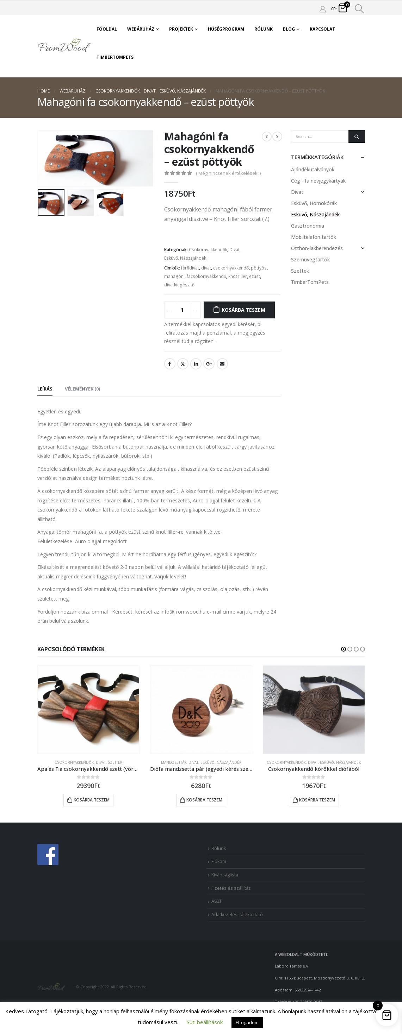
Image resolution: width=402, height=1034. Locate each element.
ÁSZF (216, 901)
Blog (289, 29)
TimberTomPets (115, 57)
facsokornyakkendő (206, 276)
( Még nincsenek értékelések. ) (228, 173)
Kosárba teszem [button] (92, 800)
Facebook (169, 363)
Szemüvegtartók (310, 259)
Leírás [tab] (44, 389)
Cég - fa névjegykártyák (318, 180)
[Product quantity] (182, 310)
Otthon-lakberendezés (317, 248)
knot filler (237, 276)
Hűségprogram (226, 29)
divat (206, 268)
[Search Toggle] (359, 8)
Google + (209, 363)
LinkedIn (196, 363)
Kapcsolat (322, 29)
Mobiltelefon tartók (313, 237)
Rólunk (263, 29)
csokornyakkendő (231, 268)
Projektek (181, 29)
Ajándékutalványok (312, 169)
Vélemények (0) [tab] (82, 389)
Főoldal (107, 29)
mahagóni (174, 276)
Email (222, 363)
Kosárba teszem (243, 309)
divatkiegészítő (179, 285)
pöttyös (259, 268)
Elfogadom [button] (247, 1022)
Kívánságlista (224, 875)
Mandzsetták (173, 762)
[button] (343, 649)
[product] (88, 710)
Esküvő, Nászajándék (185, 258)
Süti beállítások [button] (205, 1022)
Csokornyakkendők (208, 250)
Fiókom (218, 861)
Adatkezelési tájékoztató (237, 915)
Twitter (182, 363)
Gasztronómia (307, 225)
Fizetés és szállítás (231, 888)
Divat (234, 250)
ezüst (254, 276)
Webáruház (140, 29)
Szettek (300, 270)
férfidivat (190, 268)
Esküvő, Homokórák (314, 203)
